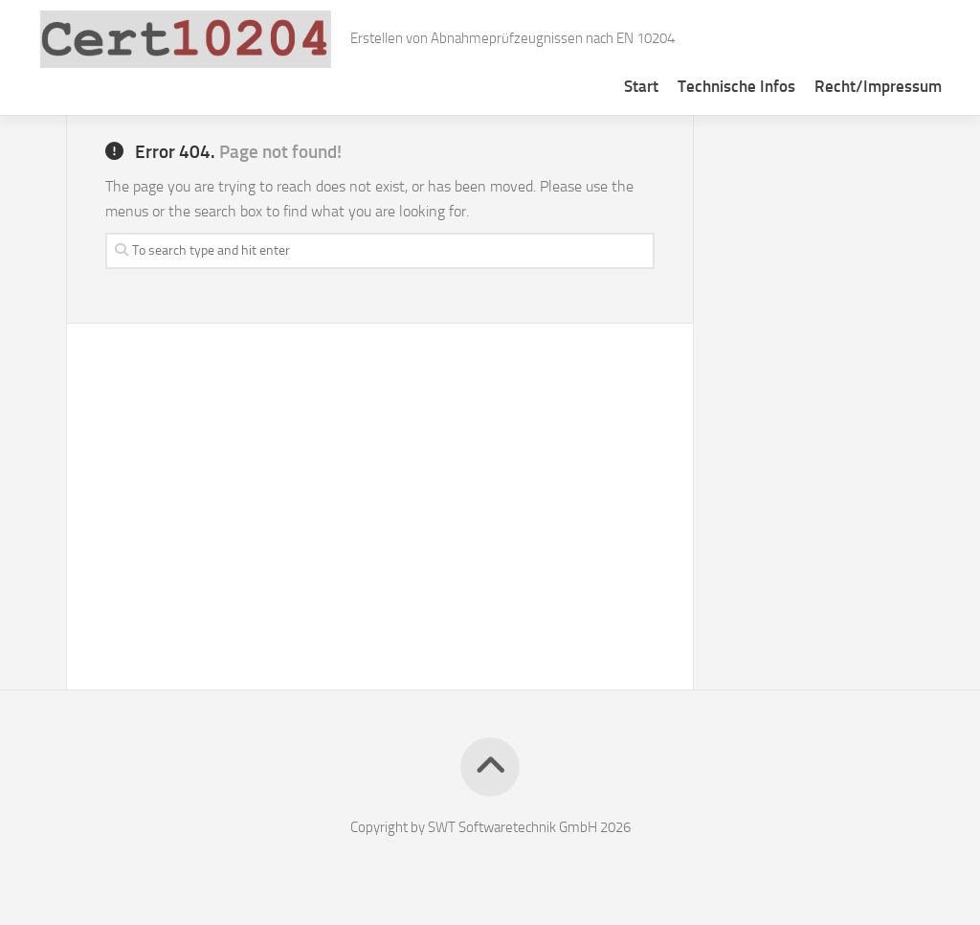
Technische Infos (736, 86)
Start (641, 86)
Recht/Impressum (878, 86)
